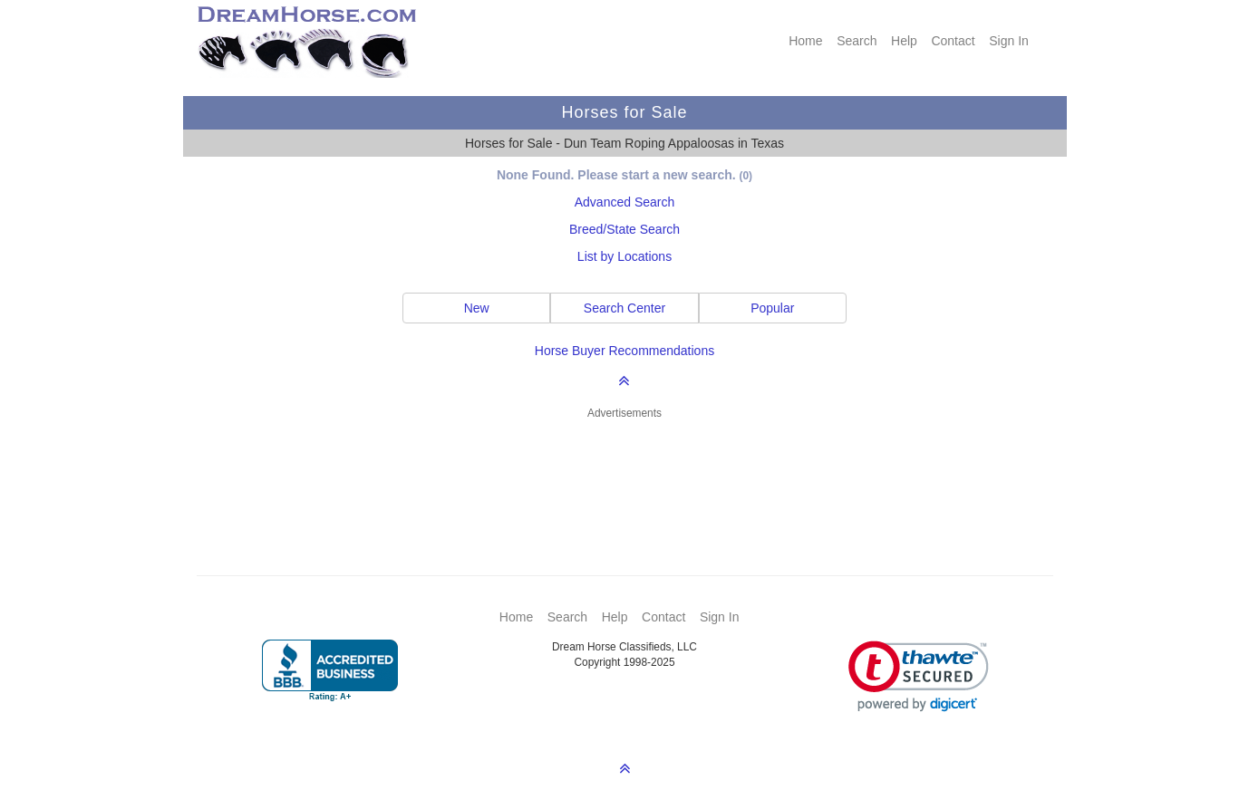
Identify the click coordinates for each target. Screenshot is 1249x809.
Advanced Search (625, 202)
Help (904, 41)
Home (805, 41)
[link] (919, 676)
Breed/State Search (624, 229)
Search (856, 41)
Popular (772, 308)
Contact (952, 41)
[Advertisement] (634, 471)
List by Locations (624, 256)
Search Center (624, 308)
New (476, 308)
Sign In (1009, 41)
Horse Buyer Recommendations (624, 350)
